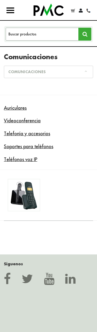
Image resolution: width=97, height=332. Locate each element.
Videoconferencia (22, 121)
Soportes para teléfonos (28, 146)
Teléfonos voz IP (20, 159)
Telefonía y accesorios (27, 134)
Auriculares (15, 108)
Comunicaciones (47, 71)
